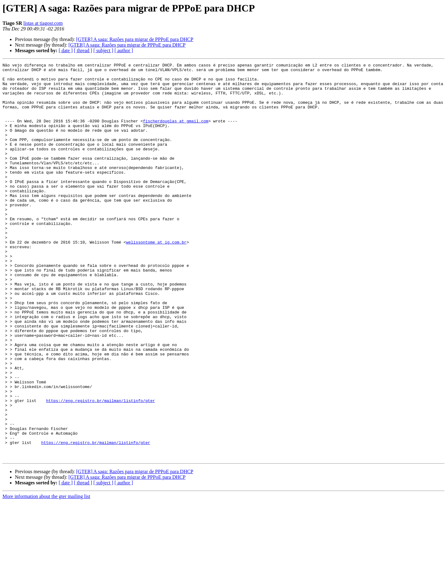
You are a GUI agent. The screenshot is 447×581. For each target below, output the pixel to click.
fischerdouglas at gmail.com (175, 133)
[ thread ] (83, 50)
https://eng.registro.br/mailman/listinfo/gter (100, 468)
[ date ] (66, 50)
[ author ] (124, 50)
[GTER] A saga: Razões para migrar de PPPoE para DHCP (134, 39)
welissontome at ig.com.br (156, 278)
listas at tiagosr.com (43, 23)
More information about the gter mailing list (46, 575)
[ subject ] (103, 50)
